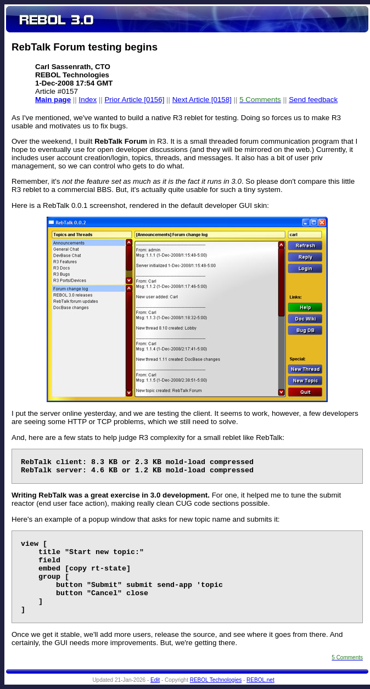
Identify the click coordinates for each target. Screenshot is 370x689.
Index (88, 99)
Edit (155, 680)
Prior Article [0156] (134, 99)
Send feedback (313, 99)
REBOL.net (260, 680)
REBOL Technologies (216, 680)
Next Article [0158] (202, 99)
